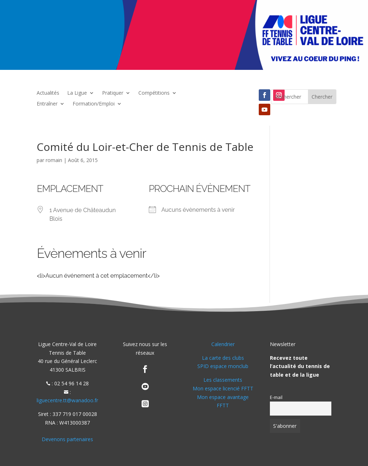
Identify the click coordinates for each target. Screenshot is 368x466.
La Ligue (77, 93)
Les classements (222, 379)
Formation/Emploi (94, 104)
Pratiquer (112, 93)
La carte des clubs (223, 357)
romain (54, 160)
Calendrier (223, 344)
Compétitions (154, 93)
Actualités (48, 93)
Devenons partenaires (67, 439)
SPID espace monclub (222, 366)
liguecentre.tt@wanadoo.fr (67, 400)
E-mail (276, 397)
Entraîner (47, 104)
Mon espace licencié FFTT (223, 388)
